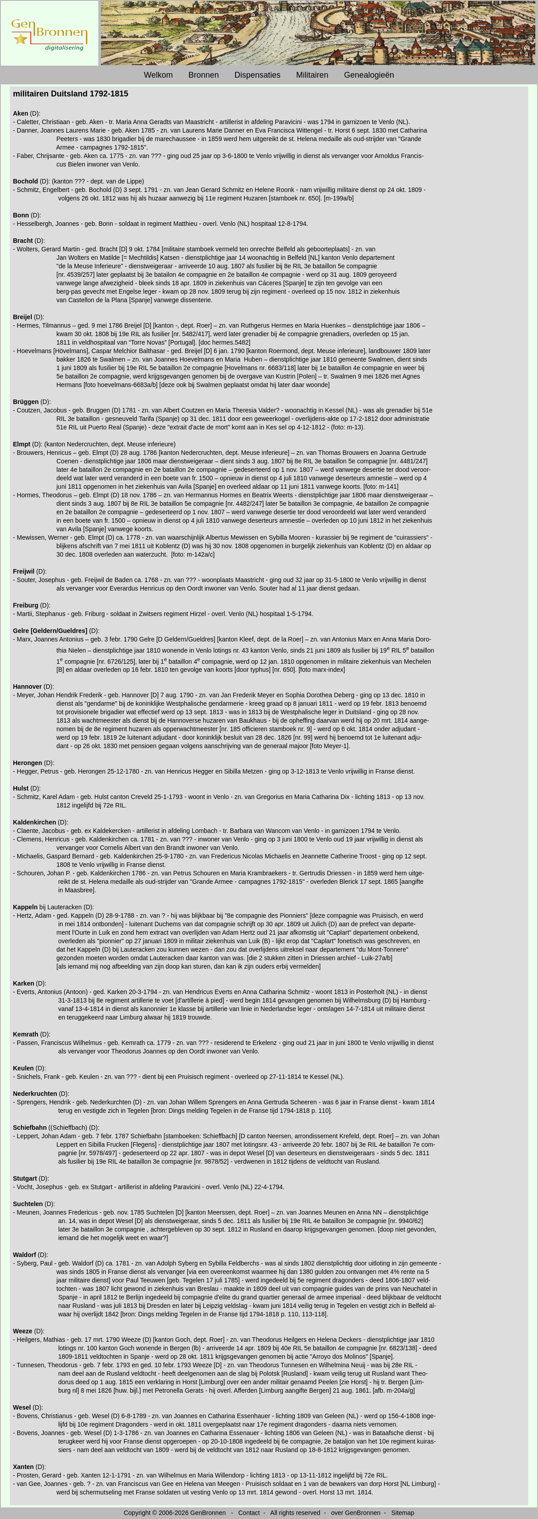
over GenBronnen (356, 1512)
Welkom (158, 75)
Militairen (312, 75)
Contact (249, 1512)
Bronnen (204, 75)
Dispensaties (258, 75)
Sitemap (402, 1512)
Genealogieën (369, 75)
